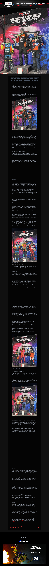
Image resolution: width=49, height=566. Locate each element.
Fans (43, 3)
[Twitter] (23, 537)
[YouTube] (25, 537)
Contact (38, 534)
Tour (17, 3)
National (15, 534)
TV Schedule (29, 534)
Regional (19, 534)
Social (35, 3)
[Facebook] (21, 537)
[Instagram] (27, 537)
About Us (10, 534)
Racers (22, 3)
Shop (39, 3)
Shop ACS (34, 534)
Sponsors (29, 3)
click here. (14, 521)
